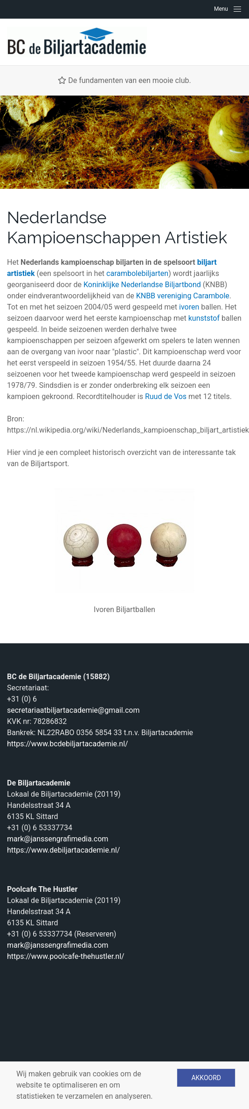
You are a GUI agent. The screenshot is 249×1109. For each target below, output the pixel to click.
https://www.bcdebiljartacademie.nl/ (67, 743)
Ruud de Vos (166, 396)
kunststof (204, 318)
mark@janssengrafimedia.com (57, 838)
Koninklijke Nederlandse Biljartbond (142, 284)
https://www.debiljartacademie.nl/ (63, 850)
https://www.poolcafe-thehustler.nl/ (65, 956)
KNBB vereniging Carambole (182, 295)
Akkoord (206, 1077)
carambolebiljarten (137, 273)
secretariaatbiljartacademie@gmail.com (73, 710)
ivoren (189, 307)
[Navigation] (228, 9)
